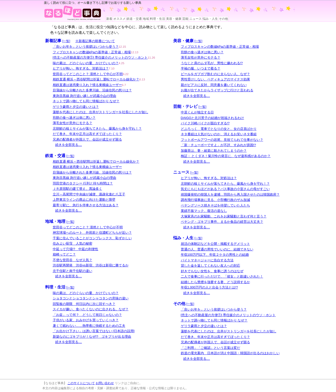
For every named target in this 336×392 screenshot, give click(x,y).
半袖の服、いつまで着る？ (200, 68)
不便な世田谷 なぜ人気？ (72, 260)
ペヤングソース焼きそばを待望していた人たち (215, 205)
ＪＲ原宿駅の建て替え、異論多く (77, 189)
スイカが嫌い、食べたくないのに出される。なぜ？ (91, 309)
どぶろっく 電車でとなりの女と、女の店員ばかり (219, 129)
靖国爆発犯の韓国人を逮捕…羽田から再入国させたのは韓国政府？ (230, 194)
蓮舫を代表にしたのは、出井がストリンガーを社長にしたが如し (100, 112)
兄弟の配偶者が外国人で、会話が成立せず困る (87, 139)
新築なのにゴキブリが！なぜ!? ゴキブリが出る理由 (92, 336)
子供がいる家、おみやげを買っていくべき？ (86, 320)
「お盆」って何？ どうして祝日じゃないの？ (87, 315)
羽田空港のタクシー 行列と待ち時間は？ (83, 183)
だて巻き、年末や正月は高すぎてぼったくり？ (87, 134)
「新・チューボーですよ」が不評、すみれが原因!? (218, 145)
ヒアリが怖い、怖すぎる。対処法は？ (81, 68)
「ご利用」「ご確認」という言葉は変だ (210, 348)
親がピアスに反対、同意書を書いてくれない (214, 85)
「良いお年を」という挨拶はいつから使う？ (86, 46)
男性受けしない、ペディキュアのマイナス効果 (215, 79)
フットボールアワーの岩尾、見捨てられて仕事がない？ (222, 140)
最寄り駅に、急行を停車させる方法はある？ (86, 205)
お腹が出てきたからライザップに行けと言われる (217, 90)
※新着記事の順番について (95, 41)
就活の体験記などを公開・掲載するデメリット (215, 244)
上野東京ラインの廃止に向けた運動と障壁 (84, 199)
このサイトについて (81, 383)
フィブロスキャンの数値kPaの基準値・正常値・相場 (92, 52)
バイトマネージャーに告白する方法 (207, 260)
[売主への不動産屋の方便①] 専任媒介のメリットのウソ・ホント (100, 57)
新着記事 (53, 41)
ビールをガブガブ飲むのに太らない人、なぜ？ (215, 74)
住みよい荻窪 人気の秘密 (72, 243)
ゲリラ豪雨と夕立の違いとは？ (76, 107)
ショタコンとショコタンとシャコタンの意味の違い (91, 298)
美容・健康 (173, 19)
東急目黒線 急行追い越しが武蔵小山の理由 (84, 96)
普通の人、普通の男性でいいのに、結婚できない (217, 249)
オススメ (119, 19)
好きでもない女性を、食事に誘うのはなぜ (212, 271)
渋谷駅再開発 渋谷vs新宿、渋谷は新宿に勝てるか (91, 265)
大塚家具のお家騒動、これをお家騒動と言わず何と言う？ (224, 216)
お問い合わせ (105, 383)
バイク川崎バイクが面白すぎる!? (205, 123)
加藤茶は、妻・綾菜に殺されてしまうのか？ (214, 150)
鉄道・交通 (134, 19)
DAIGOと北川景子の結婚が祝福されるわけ (212, 118)
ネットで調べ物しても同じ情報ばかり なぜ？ (86, 101)
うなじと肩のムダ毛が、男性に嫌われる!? (212, 63)
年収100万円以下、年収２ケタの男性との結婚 (215, 255)
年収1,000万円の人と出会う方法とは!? (209, 287)
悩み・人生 (210, 19)
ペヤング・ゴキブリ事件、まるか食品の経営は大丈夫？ (222, 222)
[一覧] (66, 41)
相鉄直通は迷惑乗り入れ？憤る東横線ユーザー (87, 85)
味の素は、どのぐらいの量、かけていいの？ (86, 63)
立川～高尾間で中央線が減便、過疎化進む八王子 (89, 194)
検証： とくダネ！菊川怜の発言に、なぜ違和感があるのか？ (226, 156)
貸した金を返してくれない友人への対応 (210, 265)
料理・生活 (157, 19)
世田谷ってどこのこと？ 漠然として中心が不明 (88, 74)
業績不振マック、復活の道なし (204, 211)
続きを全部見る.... (68, 145)
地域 (146, 19)
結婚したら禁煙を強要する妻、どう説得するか (215, 282)
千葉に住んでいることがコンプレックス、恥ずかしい (92, 238)
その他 (223, 19)
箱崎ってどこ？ (64, 254)
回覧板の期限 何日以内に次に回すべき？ (84, 304)
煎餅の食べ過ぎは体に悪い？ (74, 118)
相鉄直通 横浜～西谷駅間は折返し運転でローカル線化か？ (96, 79)
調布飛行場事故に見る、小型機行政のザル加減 (215, 200)
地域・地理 (55, 221)
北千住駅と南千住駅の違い (72, 271)
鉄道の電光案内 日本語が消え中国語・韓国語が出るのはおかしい (230, 353)
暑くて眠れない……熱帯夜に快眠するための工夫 (89, 326)
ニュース (195, 19)
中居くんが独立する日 (197, 112)
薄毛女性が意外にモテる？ (72, 123)
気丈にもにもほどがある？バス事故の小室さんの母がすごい (225, 189)
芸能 (185, 19)
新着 (109, 19)
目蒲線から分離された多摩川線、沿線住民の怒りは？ (92, 90)
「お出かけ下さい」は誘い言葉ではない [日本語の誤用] (94, 331)
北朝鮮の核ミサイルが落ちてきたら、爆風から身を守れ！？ (97, 128)
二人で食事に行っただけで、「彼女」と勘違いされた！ (222, 276)
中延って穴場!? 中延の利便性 (75, 249)
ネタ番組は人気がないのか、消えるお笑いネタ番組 (219, 134)
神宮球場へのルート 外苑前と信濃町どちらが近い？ (92, 232)
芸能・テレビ (185, 106)
